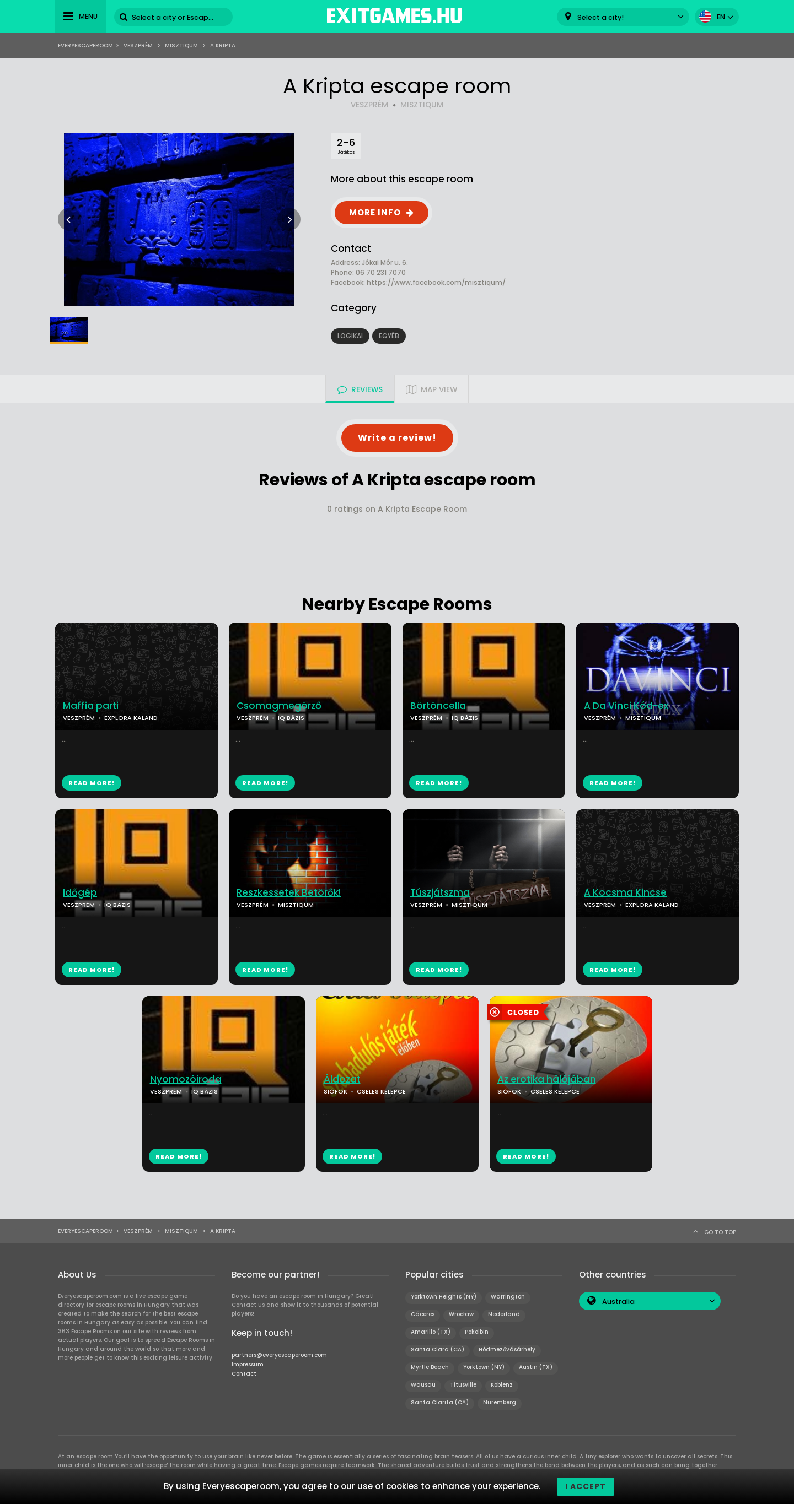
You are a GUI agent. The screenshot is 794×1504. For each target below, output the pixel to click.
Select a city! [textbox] (600, 17)
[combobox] (623, 17)
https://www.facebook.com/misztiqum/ (436, 282)
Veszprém (138, 45)
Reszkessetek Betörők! (289, 893)
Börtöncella (438, 706)
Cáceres (422, 1314)
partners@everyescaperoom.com (279, 1355)
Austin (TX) (535, 1367)
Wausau (423, 1385)
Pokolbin (477, 1332)
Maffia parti (91, 706)
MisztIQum (181, 45)
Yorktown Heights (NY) (443, 1296)
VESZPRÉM (369, 105)
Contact (244, 1374)
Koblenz (502, 1385)
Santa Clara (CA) (437, 1349)
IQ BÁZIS (291, 717)
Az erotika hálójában (546, 1079)
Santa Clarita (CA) (440, 1402)
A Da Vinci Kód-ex (626, 706)
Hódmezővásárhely (507, 1349)
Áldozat (342, 1079)
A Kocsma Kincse (625, 893)
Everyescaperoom (85, 45)
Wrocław (461, 1314)
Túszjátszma (440, 893)
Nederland (504, 1314)
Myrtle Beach (430, 1367)
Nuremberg (499, 1402)
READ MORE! (91, 782)
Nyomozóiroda (186, 1079)
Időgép (80, 893)
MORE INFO (375, 212)
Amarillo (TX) (430, 1332)
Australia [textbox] (618, 1301)
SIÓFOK (335, 1091)
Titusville (463, 1385)
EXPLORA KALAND (131, 717)
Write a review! (397, 437)
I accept (585, 1486)
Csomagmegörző (279, 706)
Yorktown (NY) (484, 1367)
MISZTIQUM (421, 105)
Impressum (248, 1364)
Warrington (508, 1296)
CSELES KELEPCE (381, 1091)
